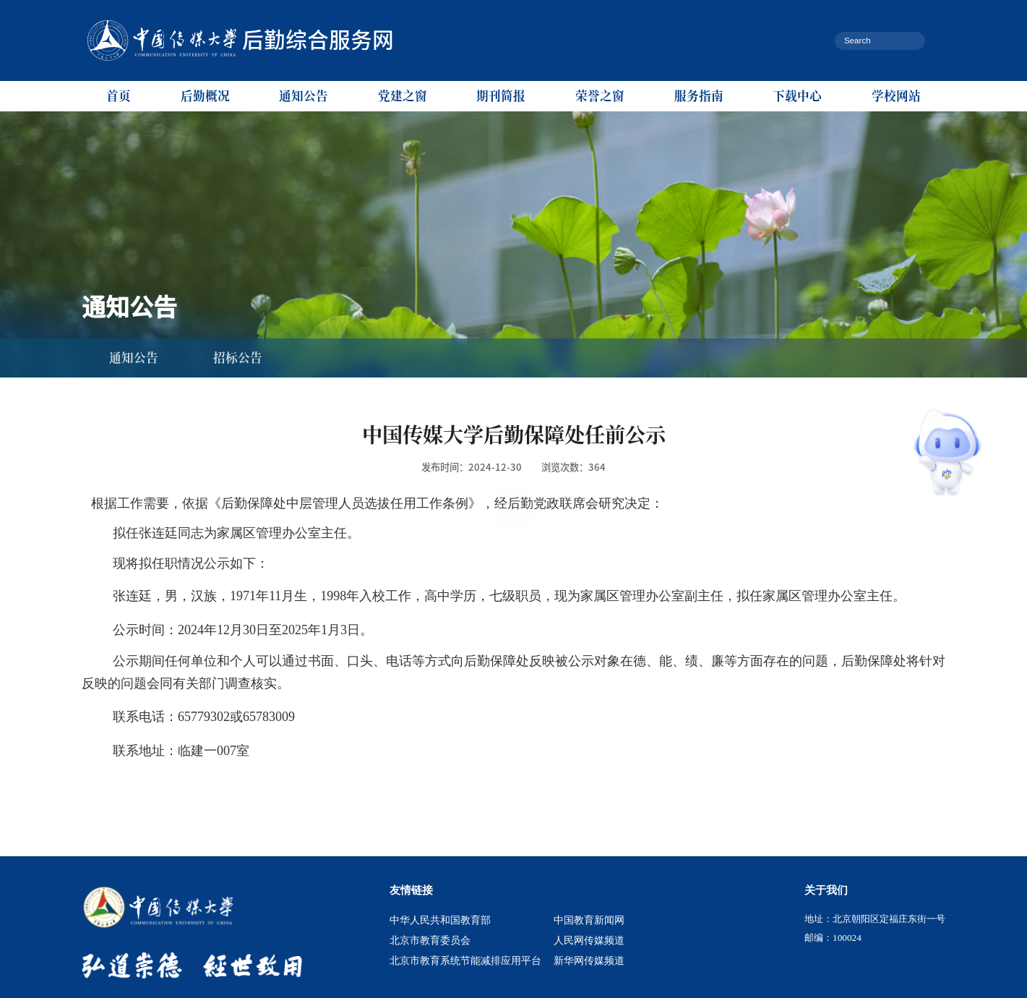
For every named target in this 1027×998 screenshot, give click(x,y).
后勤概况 (205, 95)
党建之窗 (402, 95)
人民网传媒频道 (589, 940)
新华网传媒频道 (589, 960)
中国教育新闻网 (589, 920)
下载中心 (797, 95)
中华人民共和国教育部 (440, 920)
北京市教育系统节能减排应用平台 (465, 960)
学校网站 (896, 95)
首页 (118, 95)
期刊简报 (500, 95)
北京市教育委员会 (430, 940)
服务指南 (698, 95)
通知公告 (303, 95)
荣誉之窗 (599, 95)
